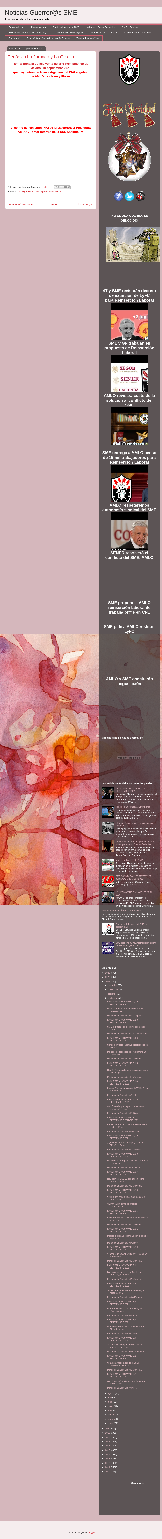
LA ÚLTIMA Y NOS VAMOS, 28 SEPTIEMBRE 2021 (122, 1021)
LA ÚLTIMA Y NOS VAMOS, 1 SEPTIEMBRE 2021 (121, 1375)
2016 (108, 1445)
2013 (108, 1458)
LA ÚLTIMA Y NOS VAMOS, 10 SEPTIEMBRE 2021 (122, 1248)
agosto (111, 1393)
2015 (108, 1450)
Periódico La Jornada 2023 (66, 27)
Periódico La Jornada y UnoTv (122, 1315)
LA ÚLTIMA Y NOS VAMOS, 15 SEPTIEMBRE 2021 (122, 1212)
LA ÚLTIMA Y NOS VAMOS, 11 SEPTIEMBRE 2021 (122, 1230)
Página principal (17, 27)
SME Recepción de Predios (103, 32)
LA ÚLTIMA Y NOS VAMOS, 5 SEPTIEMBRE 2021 (121, 1302)
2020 (108, 1428)
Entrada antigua (84, 204)
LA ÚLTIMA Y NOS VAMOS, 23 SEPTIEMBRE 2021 (122, 1100)
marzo (111, 1414)
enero (111, 1423)
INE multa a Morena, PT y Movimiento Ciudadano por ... (125, 1327)
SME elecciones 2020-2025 (137, 32)
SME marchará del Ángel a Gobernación (121, 910)
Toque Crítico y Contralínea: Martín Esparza (48, 38)
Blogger (91, 1532)
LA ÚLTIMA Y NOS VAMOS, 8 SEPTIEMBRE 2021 (121, 1284)
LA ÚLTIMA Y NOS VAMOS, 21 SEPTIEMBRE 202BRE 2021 (122, 1118)
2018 (108, 1437)
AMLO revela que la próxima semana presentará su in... (125, 1107)
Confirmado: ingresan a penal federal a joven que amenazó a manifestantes (135, 843)
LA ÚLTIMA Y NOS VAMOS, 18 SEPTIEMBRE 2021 (122, 1155)
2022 (108, 977)
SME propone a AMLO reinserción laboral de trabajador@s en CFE (136, 944)
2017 (108, 1441)
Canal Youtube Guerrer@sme (68, 32)
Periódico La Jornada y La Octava (123, 1167)
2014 (108, 1454)
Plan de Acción (38, 27)
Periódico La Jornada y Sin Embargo (125, 1297)
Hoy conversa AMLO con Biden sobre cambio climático (125, 1180)
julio (110, 1397)
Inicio (54, 204)
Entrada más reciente (20, 204)
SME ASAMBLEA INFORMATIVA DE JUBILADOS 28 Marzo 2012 (134, 877)
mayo (111, 1406)
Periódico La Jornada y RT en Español (126, 1351)
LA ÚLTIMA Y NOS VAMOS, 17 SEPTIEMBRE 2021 (122, 1173)
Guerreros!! (14, 38)
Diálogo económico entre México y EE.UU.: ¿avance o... (124, 1273)
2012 (108, 1463)
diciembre (113, 985)
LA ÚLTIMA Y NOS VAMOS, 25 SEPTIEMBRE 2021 (122, 1064)
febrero (111, 1419)
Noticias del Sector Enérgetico (100, 27)
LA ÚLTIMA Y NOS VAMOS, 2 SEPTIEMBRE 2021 (121, 1357)
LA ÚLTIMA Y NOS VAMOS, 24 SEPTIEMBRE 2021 (122, 1082)
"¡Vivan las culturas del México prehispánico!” (122, 1205)
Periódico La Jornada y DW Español (125, 1015)
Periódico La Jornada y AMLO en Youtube (127, 1033)
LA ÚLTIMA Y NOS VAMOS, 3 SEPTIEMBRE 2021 (121, 1339)
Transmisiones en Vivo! (87, 38)
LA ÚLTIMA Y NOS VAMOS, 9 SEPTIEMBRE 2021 (121, 1266)
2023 (108, 973)
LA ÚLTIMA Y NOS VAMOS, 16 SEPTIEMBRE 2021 (122, 1191)
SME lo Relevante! (131, 27)
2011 (108, 1467)
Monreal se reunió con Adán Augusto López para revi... (125, 1309)
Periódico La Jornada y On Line (122, 1095)
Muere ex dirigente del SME (129, 860)
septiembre (113, 998)
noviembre (113, 989)
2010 (108, 1471)
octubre (112, 994)
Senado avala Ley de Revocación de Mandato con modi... (125, 1346)
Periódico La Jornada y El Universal (133, 807)
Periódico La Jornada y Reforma (123, 1131)
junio (110, 1401)
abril (110, 1410)
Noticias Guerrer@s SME (41, 12)
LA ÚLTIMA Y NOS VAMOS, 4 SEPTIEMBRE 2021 (130, 789)
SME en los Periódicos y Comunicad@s (28, 32)
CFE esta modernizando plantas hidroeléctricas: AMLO (123, 1364)
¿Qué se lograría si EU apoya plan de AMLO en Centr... (125, 1143)
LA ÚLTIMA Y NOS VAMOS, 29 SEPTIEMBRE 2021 (122, 1003)
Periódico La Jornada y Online (122, 1333)
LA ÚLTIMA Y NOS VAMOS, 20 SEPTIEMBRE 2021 (122, 1137)
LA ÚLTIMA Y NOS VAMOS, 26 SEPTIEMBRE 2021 (122, 1039)
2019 (108, 1433)
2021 (108, 981)
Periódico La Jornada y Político (122, 1113)
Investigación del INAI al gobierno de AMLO (39, 191)
